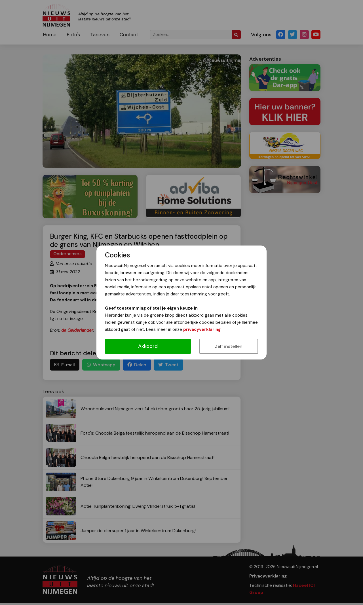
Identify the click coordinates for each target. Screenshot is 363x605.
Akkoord (148, 346)
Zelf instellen (228, 346)
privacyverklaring (202, 329)
